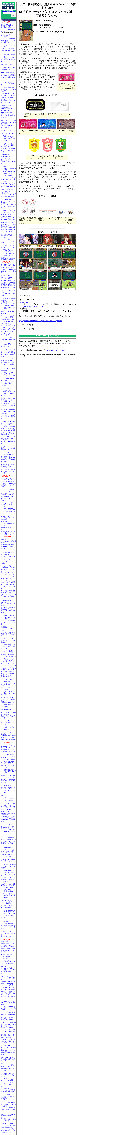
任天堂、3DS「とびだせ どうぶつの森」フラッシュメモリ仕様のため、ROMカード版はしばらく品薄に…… (8, 38)
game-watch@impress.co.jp (57, 350)
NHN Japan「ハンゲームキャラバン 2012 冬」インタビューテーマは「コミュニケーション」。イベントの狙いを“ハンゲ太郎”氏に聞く (8, 508)
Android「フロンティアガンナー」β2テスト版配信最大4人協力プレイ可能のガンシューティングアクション (8, 584)
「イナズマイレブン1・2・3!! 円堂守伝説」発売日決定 (8, 640)
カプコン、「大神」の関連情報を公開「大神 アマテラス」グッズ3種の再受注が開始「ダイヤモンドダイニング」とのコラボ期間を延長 (8, 438)
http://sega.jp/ (24, 302)
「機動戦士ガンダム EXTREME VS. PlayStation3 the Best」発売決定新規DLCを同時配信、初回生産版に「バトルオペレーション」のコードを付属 (8, 606)
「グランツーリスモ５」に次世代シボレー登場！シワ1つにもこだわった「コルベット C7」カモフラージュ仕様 (8, 331)
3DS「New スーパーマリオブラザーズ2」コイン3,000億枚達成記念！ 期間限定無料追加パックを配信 (8, 769)
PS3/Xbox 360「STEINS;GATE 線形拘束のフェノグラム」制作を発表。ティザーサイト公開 (8, 1067)
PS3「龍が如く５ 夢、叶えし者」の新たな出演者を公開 (8, 1059)
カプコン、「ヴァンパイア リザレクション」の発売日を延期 (8, 895)
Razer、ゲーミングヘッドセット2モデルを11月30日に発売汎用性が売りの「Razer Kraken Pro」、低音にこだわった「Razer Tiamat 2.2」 (8, 544)
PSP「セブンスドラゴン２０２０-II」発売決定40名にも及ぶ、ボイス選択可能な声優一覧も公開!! (8, 970)
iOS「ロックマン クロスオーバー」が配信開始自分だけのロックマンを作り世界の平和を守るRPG (8, 353)
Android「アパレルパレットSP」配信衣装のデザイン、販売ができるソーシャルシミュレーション (8, 691)
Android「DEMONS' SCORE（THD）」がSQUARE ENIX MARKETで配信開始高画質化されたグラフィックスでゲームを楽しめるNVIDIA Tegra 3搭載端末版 (8, 815)
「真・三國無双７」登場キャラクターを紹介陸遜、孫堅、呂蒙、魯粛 (8, 805)
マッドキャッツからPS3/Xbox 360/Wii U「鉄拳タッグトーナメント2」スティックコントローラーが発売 (8, 789)
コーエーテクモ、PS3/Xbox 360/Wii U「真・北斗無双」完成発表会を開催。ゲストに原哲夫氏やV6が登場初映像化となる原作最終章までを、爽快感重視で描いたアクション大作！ (8, 281)
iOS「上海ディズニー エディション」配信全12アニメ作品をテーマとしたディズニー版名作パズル (8, 392)
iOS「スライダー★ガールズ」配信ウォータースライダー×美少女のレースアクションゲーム (8, 382)
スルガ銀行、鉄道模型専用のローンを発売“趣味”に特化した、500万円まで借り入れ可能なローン (8, 594)
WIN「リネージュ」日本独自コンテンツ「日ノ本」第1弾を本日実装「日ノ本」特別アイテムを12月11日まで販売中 (8, 887)
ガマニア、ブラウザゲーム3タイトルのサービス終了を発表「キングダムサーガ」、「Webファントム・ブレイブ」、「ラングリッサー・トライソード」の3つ (8, 660)
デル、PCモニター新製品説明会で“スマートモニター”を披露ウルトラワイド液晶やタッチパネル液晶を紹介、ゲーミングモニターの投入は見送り (8, 304)
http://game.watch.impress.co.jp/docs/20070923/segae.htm (40, 321)
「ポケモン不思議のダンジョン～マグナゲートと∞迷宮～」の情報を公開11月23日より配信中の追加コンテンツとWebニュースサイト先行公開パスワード (8, 993)
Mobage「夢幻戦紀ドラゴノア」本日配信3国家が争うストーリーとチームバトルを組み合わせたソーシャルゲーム (8, 193)
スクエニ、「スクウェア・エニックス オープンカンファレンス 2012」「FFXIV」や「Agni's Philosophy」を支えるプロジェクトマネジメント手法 (8, 495)
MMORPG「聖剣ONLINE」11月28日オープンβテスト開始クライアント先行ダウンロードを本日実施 (8, 904)
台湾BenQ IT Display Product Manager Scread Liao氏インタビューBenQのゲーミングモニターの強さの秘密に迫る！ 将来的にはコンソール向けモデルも (8, 947)
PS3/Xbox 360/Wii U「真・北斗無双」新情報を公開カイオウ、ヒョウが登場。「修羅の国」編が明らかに (8, 57)
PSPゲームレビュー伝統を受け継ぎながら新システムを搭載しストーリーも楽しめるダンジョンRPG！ (8, 27)
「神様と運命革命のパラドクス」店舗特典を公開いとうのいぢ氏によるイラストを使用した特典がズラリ (8, 913)
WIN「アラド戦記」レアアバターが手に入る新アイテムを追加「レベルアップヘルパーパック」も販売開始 (8, 648)
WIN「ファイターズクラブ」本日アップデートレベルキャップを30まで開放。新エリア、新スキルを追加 (8, 779)
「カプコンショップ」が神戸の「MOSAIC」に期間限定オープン (8, 448)
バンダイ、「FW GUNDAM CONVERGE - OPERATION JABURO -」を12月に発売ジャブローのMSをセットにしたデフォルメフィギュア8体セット (8, 135)
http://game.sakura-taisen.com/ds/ (31, 306)
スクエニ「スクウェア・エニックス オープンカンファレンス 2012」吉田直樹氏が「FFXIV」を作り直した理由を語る (8, 748)
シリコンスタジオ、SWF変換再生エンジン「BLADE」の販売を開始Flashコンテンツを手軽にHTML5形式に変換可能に (8, 736)
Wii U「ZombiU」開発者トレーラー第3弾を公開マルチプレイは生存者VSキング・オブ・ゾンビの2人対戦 (8, 76)
